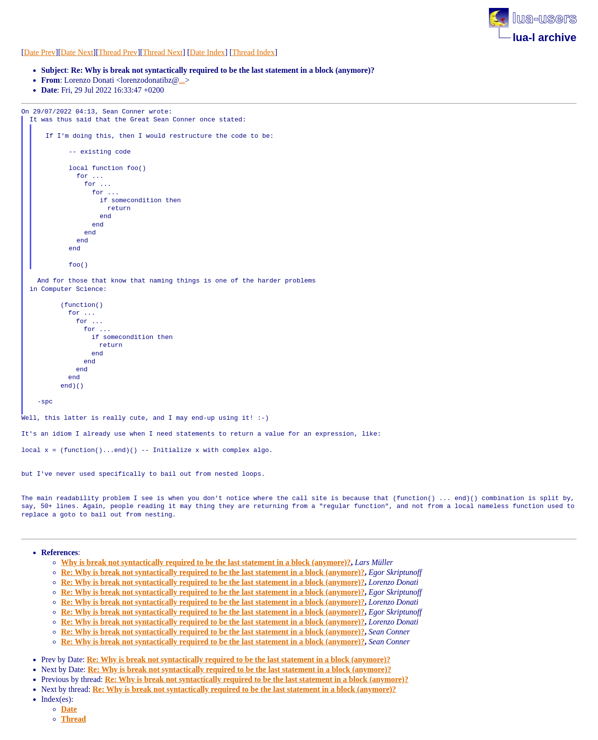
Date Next (77, 52)
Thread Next (162, 52)
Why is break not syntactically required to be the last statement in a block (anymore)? (206, 562)
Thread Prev (117, 52)
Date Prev (40, 52)
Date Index (207, 52)
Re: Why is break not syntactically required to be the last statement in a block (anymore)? (212, 572)
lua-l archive (544, 37)
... (182, 80)
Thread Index (253, 52)
